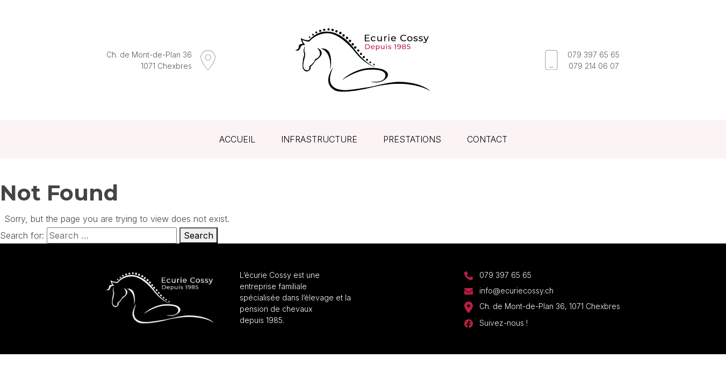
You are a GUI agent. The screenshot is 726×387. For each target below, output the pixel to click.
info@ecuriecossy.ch (516, 290)
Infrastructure (319, 139)
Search (198, 235)
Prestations (412, 139)
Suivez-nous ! (503, 322)
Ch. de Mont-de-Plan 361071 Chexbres (149, 60)
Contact (487, 139)
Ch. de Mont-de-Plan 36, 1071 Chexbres (549, 306)
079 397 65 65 (593, 54)
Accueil (237, 139)
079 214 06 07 (594, 65)
